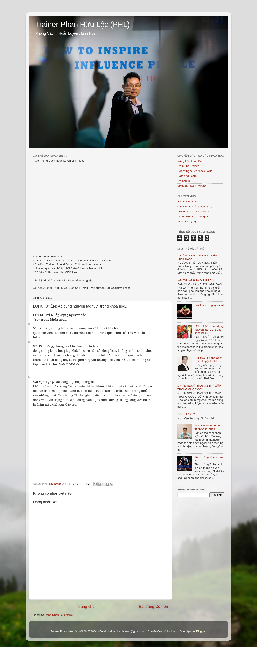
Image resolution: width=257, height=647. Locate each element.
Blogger (201, 631)
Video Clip (183, 221)
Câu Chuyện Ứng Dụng (191, 206)
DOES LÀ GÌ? (186, 414)
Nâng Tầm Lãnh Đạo (190, 161)
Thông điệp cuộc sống (191, 216)
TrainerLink (184, 181)
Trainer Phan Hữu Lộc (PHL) (82, 24)
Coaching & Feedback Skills (194, 171)
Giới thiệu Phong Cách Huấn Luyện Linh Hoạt (208, 359)
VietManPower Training (191, 185)
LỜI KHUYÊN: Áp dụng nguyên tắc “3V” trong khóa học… (209, 329)
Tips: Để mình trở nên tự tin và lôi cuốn (207, 427)
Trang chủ (86, 606)
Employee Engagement (209, 305)
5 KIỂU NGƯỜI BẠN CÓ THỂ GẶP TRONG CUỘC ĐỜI (199, 387)
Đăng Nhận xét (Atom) (59, 614)
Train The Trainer (188, 166)
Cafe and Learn (187, 176)
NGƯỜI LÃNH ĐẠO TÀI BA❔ (196, 280)
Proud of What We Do (191, 211)
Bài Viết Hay (185, 201)
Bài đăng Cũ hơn (153, 606)
